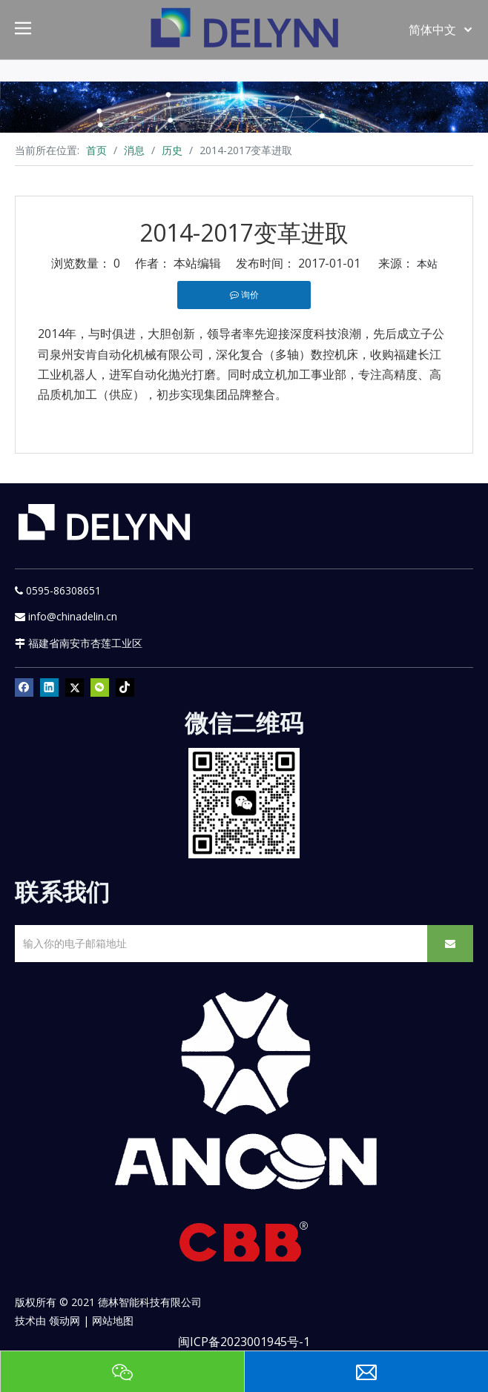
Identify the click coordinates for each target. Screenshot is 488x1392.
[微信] (99, 687)
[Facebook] (24, 687)
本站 (427, 263)
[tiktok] (125, 687)
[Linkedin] (49, 687)
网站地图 (112, 1320)
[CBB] (244, 1245)
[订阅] (450, 943)
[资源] (244, 107)
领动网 (64, 1320)
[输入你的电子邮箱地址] (218, 943)
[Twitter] (74, 687)
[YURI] (244, 803)
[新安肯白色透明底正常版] (244, 1091)
